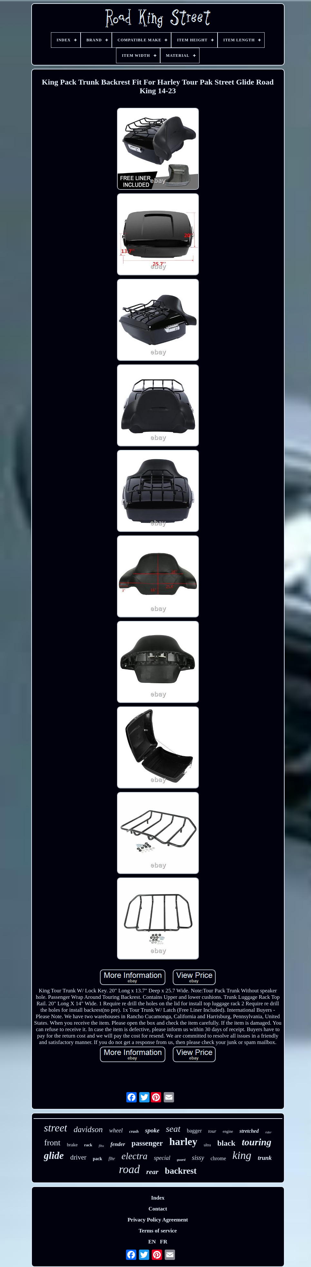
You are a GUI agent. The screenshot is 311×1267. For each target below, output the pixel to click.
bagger (194, 1131)
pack (97, 1158)
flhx (101, 1146)
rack (88, 1144)
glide (54, 1155)
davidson (87, 1129)
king (241, 1155)
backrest (181, 1171)
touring (256, 1142)
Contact (158, 1209)
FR (163, 1242)
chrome (218, 1158)
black (226, 1143)
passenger (147, 1143)
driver (78, 1157)
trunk (265, 1157)
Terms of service (158, 1231)
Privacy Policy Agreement (158, 1220)
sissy (198, 1157)
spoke (152, 1130)
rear (152, 1172)
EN (152, 1242)
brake (72, 1144)
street (55, 1128)
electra (134, 1156)
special (162, 1158)
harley (183, 1141)
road (129, 1169)
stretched (249, 1131)
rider (268, 1132)
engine (228, 1131)
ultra (207, 1145)
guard (181, 1159)
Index (158, 1198)
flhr (112, 1158)
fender (118, 1144)
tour (212, 1131)
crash (134, 1131)
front (52, 1142)
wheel (116, 1130)
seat (173, 1129)
